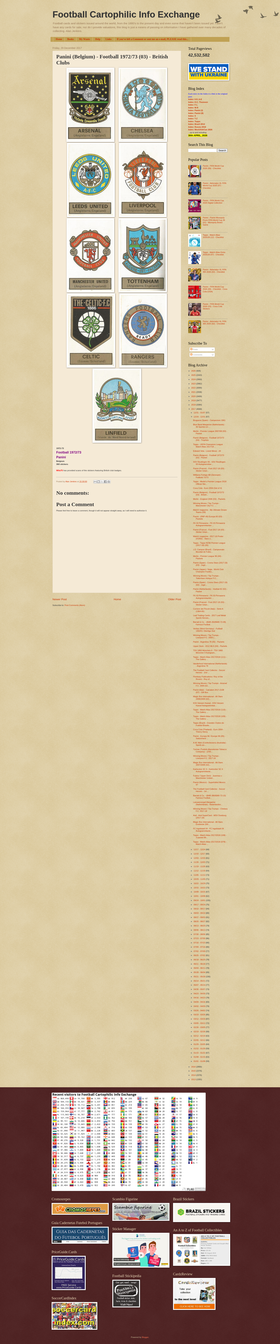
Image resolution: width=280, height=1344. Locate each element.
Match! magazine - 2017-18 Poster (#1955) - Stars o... (208, 537)
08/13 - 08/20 (200, 926)
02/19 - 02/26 (200, 1031)
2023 (193, 384)
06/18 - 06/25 (200, 960)
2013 (193, 1079)
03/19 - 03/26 (200, 1015)
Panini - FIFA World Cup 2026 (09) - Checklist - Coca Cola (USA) (215, 289)
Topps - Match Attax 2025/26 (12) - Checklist (213, 236)
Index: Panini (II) (195, 113)
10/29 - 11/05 (200, 879)
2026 (193, 371)
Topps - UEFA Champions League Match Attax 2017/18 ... (208, 445)
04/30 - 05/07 (200, 989)
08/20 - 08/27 (200, 921)
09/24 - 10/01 (200, 900)
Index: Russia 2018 (197, 127)
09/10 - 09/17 (200, 909)
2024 (193, 379)
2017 (193, 409)
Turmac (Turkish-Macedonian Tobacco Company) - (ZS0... (210, 750)
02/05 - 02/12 (200, 1040)
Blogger (145, 1337)
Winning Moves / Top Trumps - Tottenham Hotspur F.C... (206, 577)
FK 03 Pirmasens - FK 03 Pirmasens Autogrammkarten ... (209, 524)
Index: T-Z (193, 118)
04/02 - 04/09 (200, 1006)
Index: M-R (193, 108)
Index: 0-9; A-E (195, 99)
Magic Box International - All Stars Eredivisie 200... (208, 823)
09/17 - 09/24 (200, 905)
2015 (193, 1071)
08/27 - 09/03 (200, 917)
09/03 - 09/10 (200, 913)
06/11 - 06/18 (200, 964)
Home (59, 39)
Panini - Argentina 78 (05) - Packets (208, 642)
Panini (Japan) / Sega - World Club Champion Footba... (208, 570)
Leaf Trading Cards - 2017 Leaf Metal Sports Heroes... (209, 616)
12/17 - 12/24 (200, 849)
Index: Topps (194, 121)
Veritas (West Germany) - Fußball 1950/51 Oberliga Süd (207, 630)
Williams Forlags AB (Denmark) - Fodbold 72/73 (207, 476)
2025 (193, 375)
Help (97, 39)
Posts (194, 349)
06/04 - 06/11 (200, 968)
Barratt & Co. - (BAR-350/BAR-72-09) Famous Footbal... (209, 623)
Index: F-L (193, 105)
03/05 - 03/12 (200, 1023)
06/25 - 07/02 (200, 955)
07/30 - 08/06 (200, 934)
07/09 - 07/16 (200, 947)
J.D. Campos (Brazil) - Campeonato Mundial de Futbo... (208, 550)
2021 (193, 392)
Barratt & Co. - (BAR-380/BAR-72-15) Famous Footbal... (209, 796)
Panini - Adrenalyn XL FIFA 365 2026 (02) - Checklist (214, 271)
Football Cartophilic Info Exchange (126, 14)
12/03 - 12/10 (200, 858)
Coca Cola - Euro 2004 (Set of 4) (207, 488)
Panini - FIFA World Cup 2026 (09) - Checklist (213, 167)
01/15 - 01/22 (200, 1053)
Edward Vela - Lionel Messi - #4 (207, 451)
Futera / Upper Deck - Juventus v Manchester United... (207, 777)
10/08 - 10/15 (200, 892)
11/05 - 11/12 (200, 875)
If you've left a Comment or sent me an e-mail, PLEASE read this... (152, 39)
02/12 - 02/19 (200, 1036)
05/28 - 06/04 (200, 972)
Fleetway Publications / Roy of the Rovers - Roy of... (208, 678)
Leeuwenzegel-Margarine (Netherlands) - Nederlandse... (207, 803)
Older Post (174, 599)
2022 (193, 388)
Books (70, 39)
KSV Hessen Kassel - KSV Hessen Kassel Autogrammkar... (208, 704)
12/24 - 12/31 (200, 417)
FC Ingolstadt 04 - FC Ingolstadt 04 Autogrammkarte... (208, 830)
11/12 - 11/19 (200, 871)
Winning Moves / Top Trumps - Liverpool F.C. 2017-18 (206, 757)
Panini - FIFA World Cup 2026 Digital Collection (213, 201)
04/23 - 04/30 (200, 993)
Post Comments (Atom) (74, 605)
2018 (193, 405)
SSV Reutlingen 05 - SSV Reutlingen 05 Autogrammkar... (209, 463)
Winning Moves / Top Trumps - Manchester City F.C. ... (206, 504)
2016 (193, 1067)
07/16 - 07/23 (200, 943)
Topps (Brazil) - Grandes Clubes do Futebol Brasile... (208, 724)
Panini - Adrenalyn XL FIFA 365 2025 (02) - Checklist (214, 322)
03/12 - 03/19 (200, 1019)
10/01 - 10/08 (200, 896)
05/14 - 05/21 (200, 981)
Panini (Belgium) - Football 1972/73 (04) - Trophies (208, 439)
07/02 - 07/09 (200, 951)
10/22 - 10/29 (200, 883)
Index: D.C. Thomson (198, 102)
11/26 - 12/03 (200, 862)
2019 (193, 400)
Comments (196, 355)
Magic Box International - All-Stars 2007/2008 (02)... (208, 763)
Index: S (192, 116)
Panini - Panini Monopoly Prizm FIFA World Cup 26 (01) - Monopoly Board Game (214, 221)
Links (109, 39)
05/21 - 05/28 (200, 977)
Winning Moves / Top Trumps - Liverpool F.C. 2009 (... (206, 636)
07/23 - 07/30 (200, 938)
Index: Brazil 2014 (196, 124)
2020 (193, 396)
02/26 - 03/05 (200, 1027)
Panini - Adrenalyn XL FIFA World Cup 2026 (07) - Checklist (214, 185)
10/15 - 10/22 (200, 888)
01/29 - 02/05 (200, 1044)
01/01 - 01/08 (200, 1061)
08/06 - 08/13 (200, 930)
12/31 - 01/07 (200, 413)
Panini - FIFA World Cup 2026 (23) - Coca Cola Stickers (213, 306)
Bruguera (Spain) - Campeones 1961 (209, 420)
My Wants (84, 39)
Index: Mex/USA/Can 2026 (200, 130)
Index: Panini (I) (195, 110)
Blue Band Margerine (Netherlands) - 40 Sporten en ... (209, 425)
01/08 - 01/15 (200, 1057)
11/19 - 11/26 (200, 866)
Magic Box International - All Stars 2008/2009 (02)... (208, 697)
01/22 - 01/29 (200, 1048)
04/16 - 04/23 (200, 998)
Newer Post (59, 599)
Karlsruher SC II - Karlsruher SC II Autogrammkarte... (208, 770)
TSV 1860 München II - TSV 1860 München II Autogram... (208, 651)
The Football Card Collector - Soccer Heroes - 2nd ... (209, 671)
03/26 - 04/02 (200, 1010)
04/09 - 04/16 (200, 1002)
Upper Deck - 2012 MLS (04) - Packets (210, 646)
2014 (193, 1075)
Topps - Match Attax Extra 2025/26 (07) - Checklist (214, 253)
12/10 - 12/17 (200, 854)
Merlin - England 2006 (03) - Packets (209, 499)
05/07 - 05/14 (200, 985)
